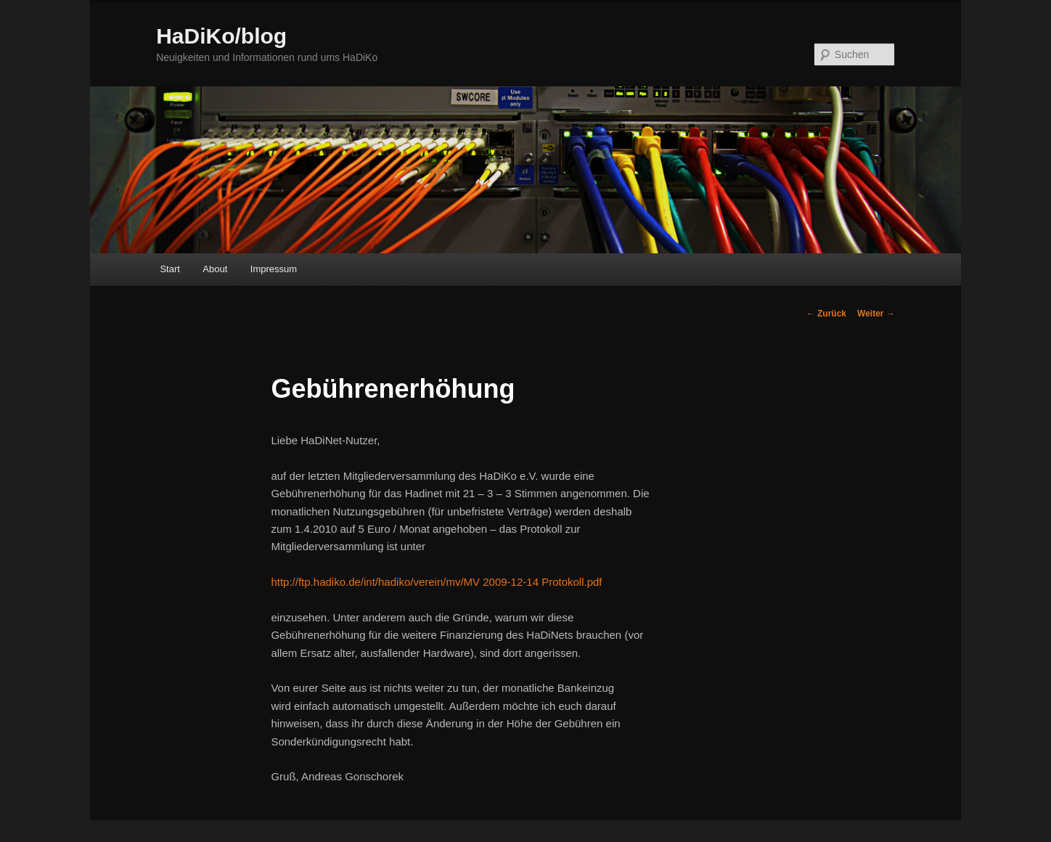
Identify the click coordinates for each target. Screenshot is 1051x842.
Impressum (273, 268)
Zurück (826, 313)
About (215, 268)
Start (169, 268)
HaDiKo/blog (221, 36)
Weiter (876, 313)
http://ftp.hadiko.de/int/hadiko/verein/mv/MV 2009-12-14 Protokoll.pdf (436, 582)
